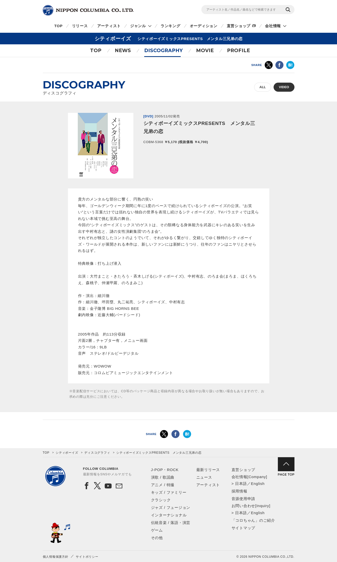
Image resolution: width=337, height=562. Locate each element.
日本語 (241, 483)
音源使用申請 (243, 499)
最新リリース (208, 470)
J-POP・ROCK (165, 470)
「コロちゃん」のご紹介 (253, 520)
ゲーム (157, 530)
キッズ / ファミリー (168, 492)
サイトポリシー (87, 556)
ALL (262, 87)
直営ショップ (239, 26)
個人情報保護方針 (55, 556)
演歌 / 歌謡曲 (163, 477)
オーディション (203, 26)
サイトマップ (243, 528)
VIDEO (284, 87)
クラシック (161, 500)
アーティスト (109, 26)
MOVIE (205, 50)
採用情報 (239, 491)
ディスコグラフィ (97, 452)
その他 (157, 538)
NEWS (123, 50)
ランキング (170, 26)
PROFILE (238, 50)
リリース (80, 26)
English (258, 483)
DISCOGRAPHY (163, 50)
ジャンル (138, 26)
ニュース (204, 477)
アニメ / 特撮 (163, 485)
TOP (58, 26)
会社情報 (273, 26)
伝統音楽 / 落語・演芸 (171, 522)
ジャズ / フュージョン (171, 507)
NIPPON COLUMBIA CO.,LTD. (88, 10)
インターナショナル (169, 515)
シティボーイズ (67, 452)
